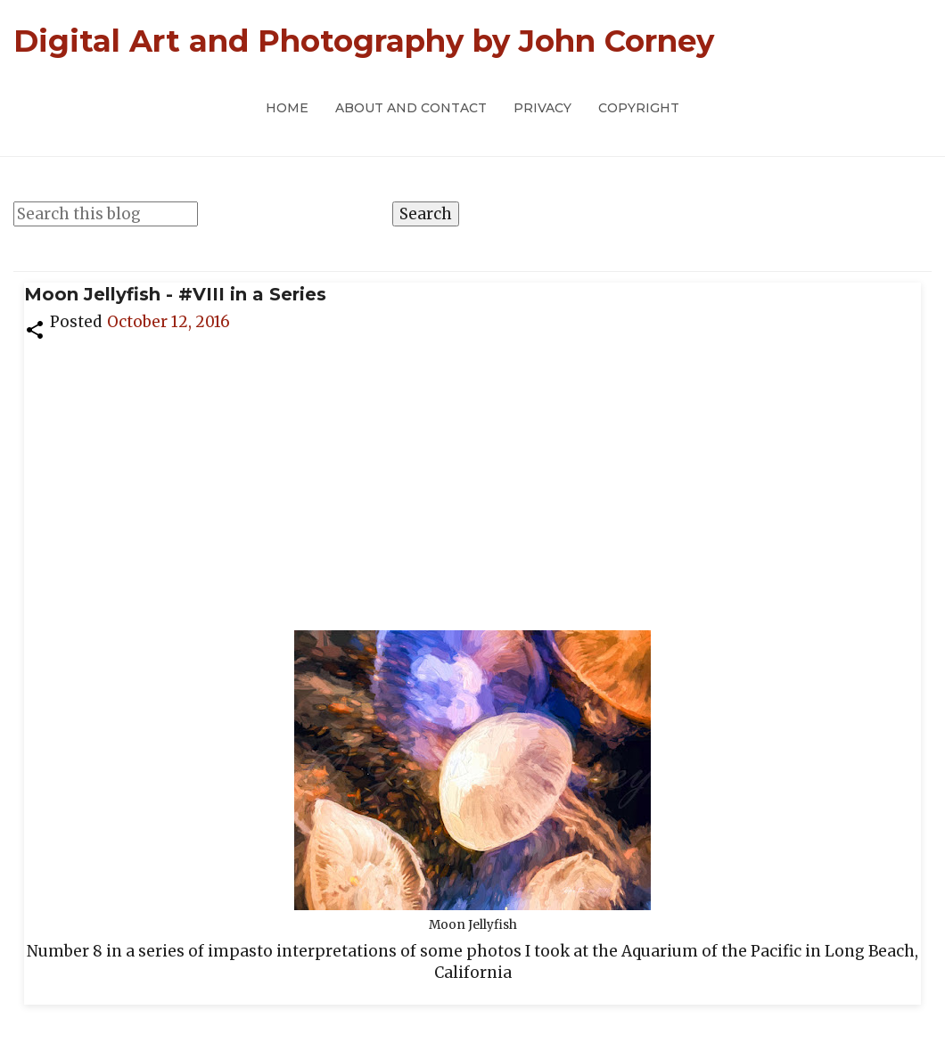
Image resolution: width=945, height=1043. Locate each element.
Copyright (638, 108)
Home (287, 108)
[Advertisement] (472, 476)
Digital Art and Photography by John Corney (363, 41)
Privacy (542, 108)
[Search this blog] (105, 213)
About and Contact (411, 108)
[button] (34, 328)
